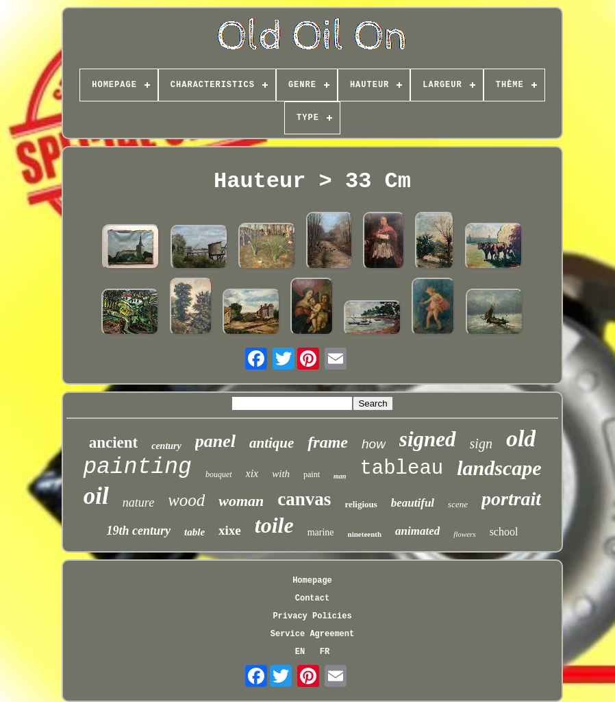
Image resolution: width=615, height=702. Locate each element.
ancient (113, 442)
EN (300, 652)
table (194, 531)
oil (96, 496)
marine (321, 532)
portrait (511, 498)
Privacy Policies (312, 616)
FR (324, 652)
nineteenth (365, 534)
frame (328, 442)
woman (241, 500)
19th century (139, 530)
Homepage (312, 580)
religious (360, 504)
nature (138, 502)
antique (271, 443)
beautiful (412, 502)
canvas (304, 499)
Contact (312, 598)
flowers (464, 534)
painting (137, 467)
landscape (499, 468)
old (521, 438)
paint (311, 474)
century (166, 446)
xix (252, 473)
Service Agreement (312, 634)
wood (186, 500)
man (340, 476)
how (374, 444)
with (281, 473)
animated (417, 530)
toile (274, 525)
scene (458, 504)
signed (427, 439)
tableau (401, 468)
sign (481, 443)
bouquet (218, 474)
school (504, 531)
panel (215, 441)
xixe (229, 530)
